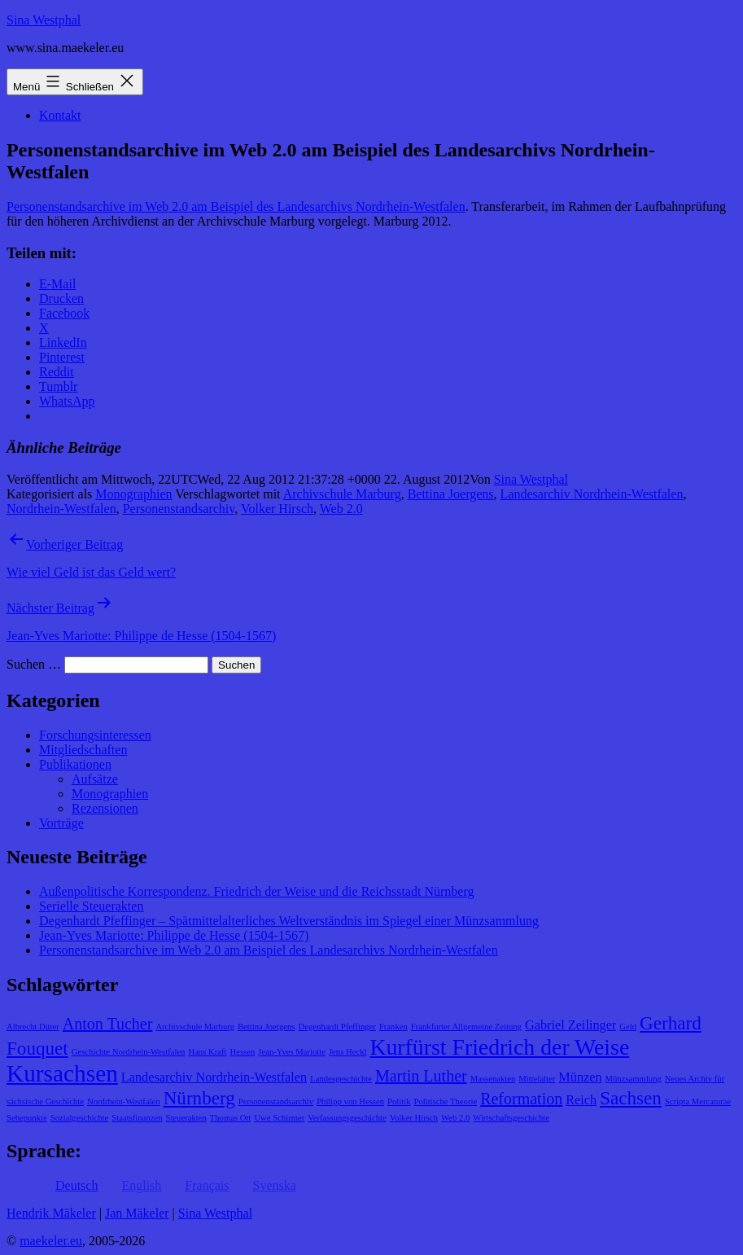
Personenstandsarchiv (179, 509)
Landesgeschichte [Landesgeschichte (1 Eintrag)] (341, 1078)
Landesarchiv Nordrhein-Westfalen (592, 494)
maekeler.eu (51, 1241)
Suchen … (34, 664)
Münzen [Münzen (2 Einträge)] (579, 1077)
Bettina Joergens (451, 494)
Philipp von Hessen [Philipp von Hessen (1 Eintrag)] (350, 1101)
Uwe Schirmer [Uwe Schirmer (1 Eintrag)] (279, 1117)
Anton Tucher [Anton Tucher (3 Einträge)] (108, 1024)
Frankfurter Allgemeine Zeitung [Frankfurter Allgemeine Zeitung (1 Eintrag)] (466, 1026)
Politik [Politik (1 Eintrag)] (398, 1101)
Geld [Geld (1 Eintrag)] (627, 1026)
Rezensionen (105, 808)
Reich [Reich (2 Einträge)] (581, 1100)
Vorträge (61, 823)
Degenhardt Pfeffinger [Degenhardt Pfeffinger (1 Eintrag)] (337, 1026)
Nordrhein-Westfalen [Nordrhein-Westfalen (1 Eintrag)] (123, 1101)
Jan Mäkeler (137, 1213)
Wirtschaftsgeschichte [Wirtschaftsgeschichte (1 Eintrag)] (511, 1117)
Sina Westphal (44, 20)
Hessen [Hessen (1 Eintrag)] (243, 1051)
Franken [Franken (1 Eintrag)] (393, 1026)
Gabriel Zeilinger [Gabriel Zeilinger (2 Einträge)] (570, 1025)
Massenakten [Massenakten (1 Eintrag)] (493, 1078)
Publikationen (75, 764)
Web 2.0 (341, 509)
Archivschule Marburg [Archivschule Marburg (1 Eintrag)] (194, 1026)
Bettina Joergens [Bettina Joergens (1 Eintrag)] (266, 1026)
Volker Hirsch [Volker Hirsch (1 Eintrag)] (414, 1117)
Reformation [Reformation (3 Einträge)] (521, 1099)
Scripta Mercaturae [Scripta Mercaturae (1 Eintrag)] (698, 1101)
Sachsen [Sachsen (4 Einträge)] (631, 1097)
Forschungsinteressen (95, 735)
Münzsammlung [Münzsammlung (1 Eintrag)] (633, 1078)
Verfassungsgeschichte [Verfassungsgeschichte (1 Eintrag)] (347, 1117)
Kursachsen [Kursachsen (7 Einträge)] (62, 1073)
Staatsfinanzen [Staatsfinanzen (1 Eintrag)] (136, 1117)
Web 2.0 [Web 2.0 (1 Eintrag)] (455, 1117)
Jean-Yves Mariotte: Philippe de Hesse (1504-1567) (173, 935)
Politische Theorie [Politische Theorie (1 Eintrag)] (445, 1101)
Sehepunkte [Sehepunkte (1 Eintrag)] (27, 1117)
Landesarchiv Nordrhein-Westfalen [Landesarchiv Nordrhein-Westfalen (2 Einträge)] (214, 1077)
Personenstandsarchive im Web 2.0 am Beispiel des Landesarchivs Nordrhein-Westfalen (236, 206)
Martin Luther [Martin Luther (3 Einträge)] (421, 1076)
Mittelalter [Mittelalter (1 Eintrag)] (536, 1078)
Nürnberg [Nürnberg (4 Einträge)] (199, 1097)
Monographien (133, 494)
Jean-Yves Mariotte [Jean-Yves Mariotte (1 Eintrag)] (292, 1051)
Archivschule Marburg (342, 494)
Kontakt (60, 115)
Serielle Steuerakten (91, 906)
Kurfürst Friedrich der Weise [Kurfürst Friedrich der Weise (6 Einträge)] (499, 1047)
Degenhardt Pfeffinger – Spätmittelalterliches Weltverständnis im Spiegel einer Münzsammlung (289, 921)
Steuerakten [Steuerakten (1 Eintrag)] (185, 1117)
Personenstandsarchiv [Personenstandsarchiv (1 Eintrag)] (275, 1101)
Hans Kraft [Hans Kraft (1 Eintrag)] (207, 1051)
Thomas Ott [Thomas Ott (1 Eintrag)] (230, 1117)
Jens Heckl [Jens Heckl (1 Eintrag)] (347, 1051)
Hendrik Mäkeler (51, 1213)
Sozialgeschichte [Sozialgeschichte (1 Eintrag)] (79, 1117)
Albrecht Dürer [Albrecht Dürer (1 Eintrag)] (33, 1026)
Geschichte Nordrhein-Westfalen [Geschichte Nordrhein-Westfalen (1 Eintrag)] (129, 1051)
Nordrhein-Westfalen (61, 509)
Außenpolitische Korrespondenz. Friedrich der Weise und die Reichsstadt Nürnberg (256, 891)
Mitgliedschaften (83, 750)
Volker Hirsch (277, 509)
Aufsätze (95, 779)
